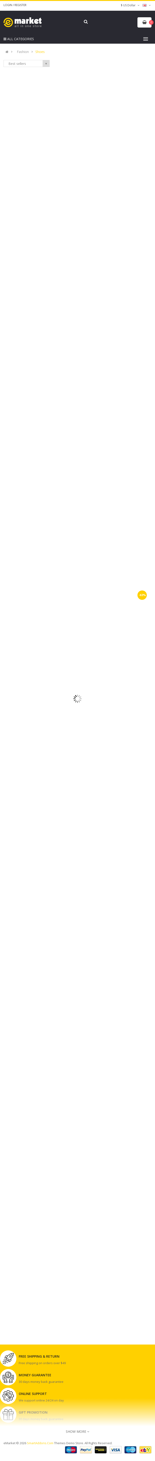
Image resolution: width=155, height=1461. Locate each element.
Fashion (23, 51)
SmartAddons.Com (40, 1443)
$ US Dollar (130, 5)
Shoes (40, 51)
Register (20, 5)
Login (8, 5)
